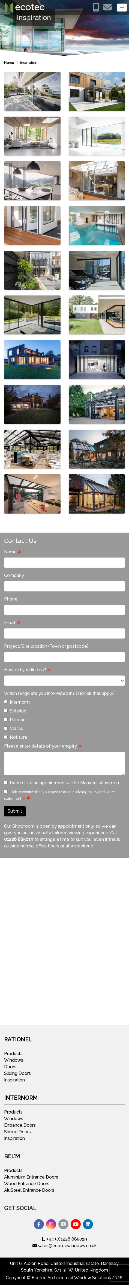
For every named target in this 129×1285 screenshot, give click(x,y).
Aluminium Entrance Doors (31, 1177)
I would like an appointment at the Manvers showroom (62, 782)
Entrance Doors (20, 1125)
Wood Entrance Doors (26, 1183)
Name (10, 551)
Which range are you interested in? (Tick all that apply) (59, 693)
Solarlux (15, 711)
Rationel (15, 719)
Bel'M (12, 1156)
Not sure (15, 737)
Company (14, 575)
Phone (10, 599)
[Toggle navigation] (122, 8)
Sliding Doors (17, 1073)
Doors (10, 1066)
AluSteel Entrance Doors (29, 1190)
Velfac (13, 728)
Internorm (17, 702)
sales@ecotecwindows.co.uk (64, 1245)
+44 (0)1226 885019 (64, 1239)
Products (13, 1053)
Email (9, 622)
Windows (13, 1060)
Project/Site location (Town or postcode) (46, 646)
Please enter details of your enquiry (40, 746)
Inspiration (28, 63)
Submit (15, 811)
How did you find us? (25, 669)
